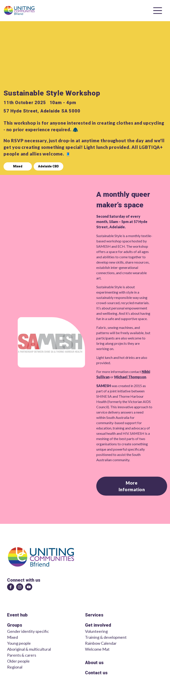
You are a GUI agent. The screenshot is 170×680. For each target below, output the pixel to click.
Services (94, 615)
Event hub (17, 615)
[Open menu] (157, 10)
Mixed (17, 166)
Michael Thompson (130, 377)
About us (94, 662)
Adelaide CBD (48, 166)
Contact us (96, 672)
